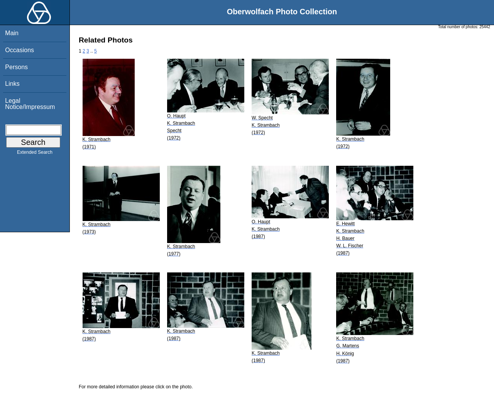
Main (12, 33)
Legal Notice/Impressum (30, 103)
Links (12, 83)
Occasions (19, 50)
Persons (16, 67)
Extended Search (34, 153)
